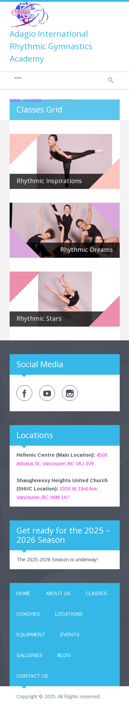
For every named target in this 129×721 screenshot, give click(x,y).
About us (58, 593)
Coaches (28, 614)
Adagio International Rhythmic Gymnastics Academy (51, 46)
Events (69, 634)
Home (15, 101)
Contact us (32, 676)
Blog (64, 655)
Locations (69, 614)
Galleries (29, 655)
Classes (33, 101)
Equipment (31, 634)
